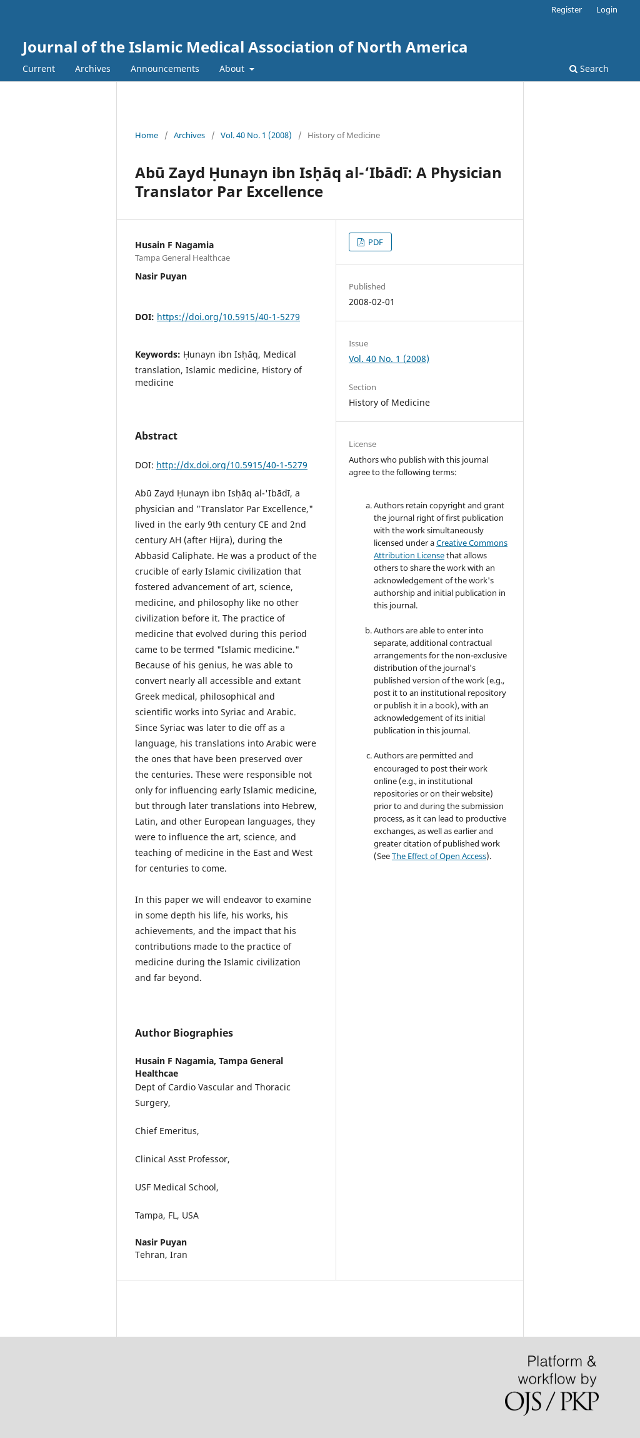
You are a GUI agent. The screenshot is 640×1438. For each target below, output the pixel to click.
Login (607, 9)
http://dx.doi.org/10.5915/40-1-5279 (232, 465)
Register (566, 9)
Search (589, 68)
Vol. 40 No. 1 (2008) (256, 135)
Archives (93, 68)
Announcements (165, 68)
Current (38, 68)
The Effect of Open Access (439, 856)
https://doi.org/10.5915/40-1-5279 (228, 317)
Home (146, 135)
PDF (374, 242)
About (233, 68)
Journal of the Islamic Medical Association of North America (245, 46)
